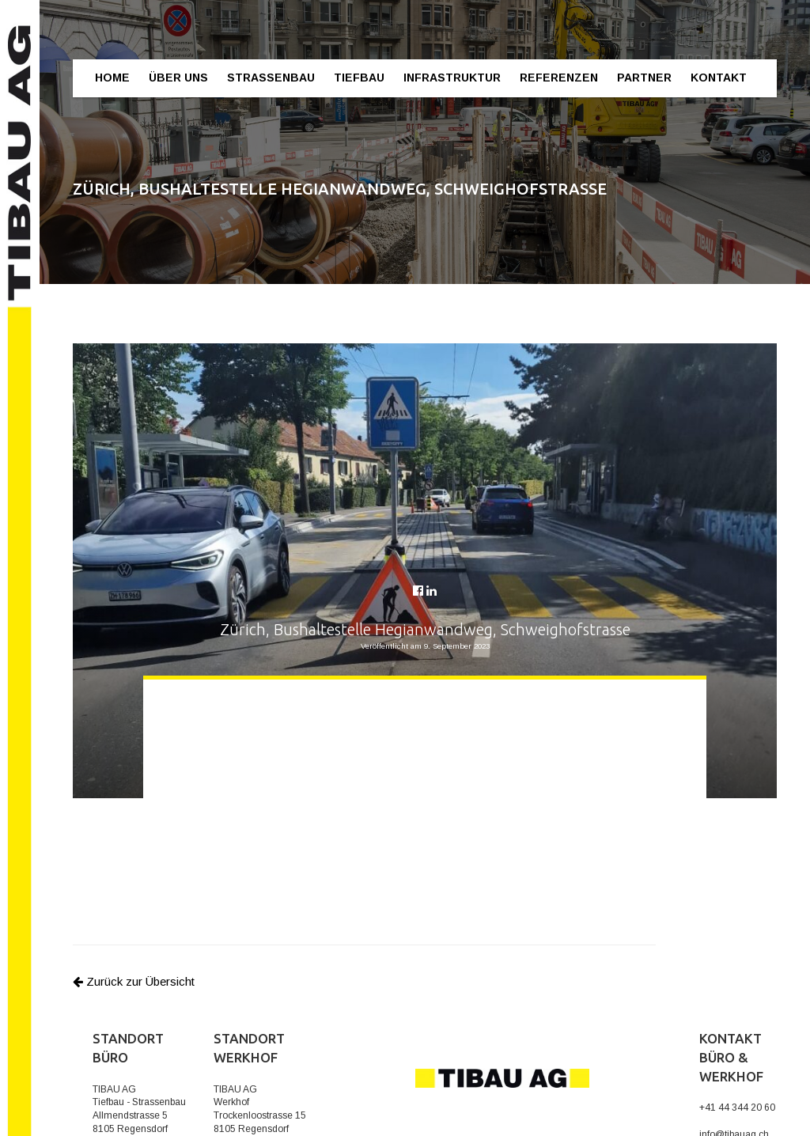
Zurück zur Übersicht (134, 981)
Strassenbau (271, 77)
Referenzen (559, 77)
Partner (644, 77)
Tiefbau (359, 77)
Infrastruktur (452, 77)
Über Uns (178, 77)
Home (112, 77)
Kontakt (719, 77)
